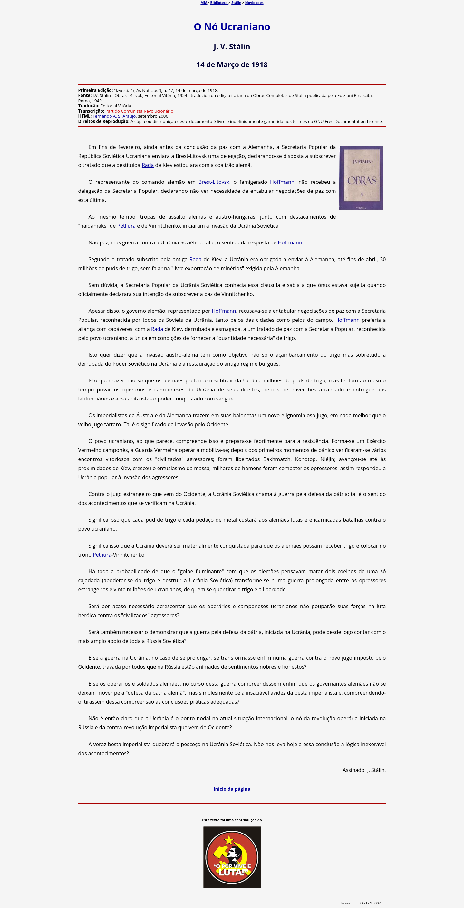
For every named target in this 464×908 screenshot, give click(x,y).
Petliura (126, 225)
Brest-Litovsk (213, 181)
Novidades (254, 2)
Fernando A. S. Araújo (114, 116)
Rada (148, 165)
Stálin (236, 2)
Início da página (232, 788)
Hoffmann (282, 181)
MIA (203, 2)
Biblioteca (219, 2)
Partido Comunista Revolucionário (139, 111)
